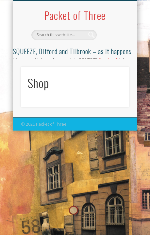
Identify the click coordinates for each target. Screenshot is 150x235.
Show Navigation (113, 58)
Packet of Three (75, 15)
